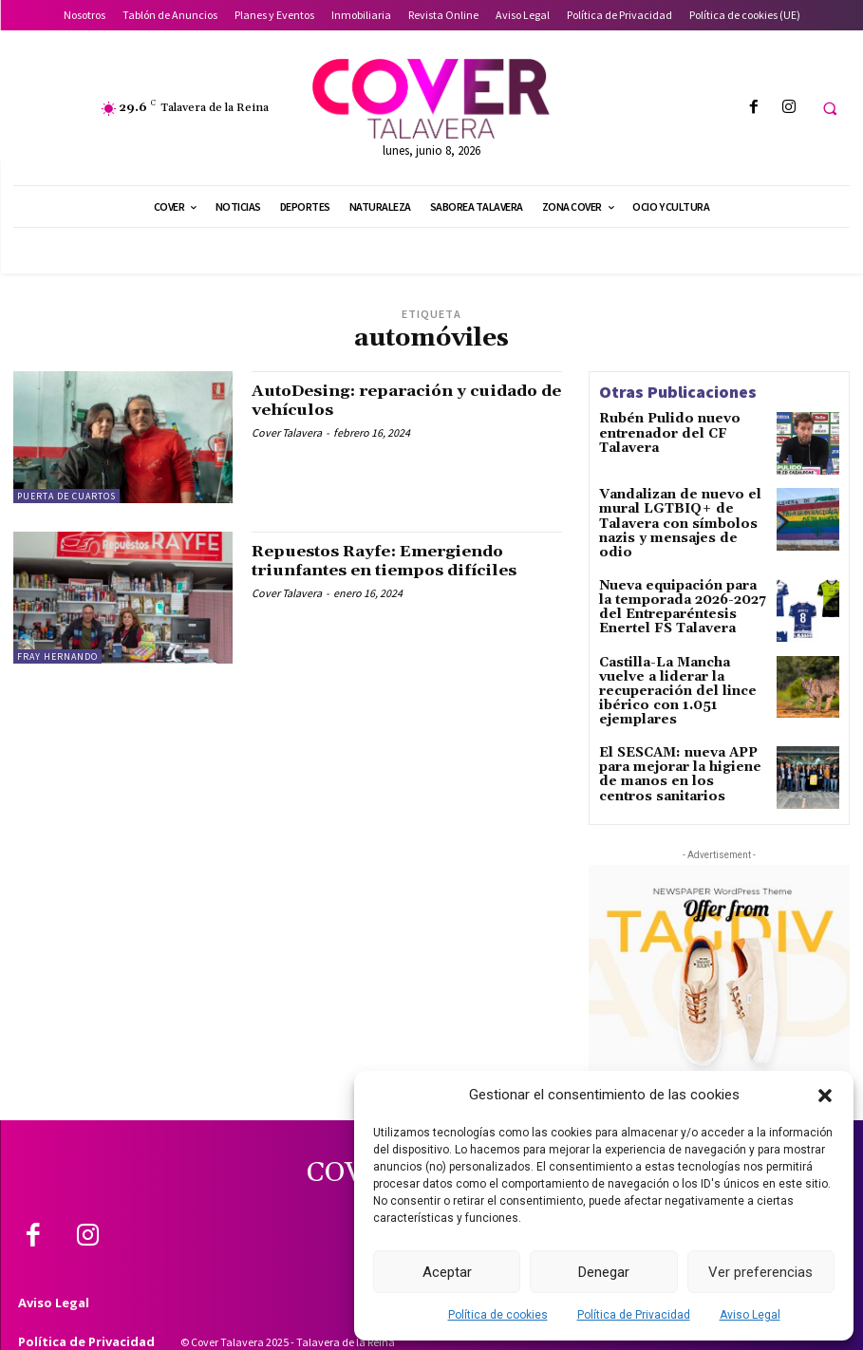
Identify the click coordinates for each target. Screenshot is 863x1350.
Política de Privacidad (633, 1315)
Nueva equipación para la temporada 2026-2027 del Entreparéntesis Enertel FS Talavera (679, 592)
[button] (825, 1095)
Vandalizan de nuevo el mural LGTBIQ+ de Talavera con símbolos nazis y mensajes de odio (674, 515)
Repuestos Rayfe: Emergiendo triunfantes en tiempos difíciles (398, 560)
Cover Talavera (287, 432)
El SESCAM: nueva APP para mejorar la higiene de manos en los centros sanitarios (678, 746)
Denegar (603, 1272)
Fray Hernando (57, 656)
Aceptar (447, 1272)
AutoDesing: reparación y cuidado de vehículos (370, 400)
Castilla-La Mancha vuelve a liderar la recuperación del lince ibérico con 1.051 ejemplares (679, 669)
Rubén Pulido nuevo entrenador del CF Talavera (682, 425)
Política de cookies (498, 1315)
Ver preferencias (760, 1272)
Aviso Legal (750, 1315)
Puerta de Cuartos (66, 496)
